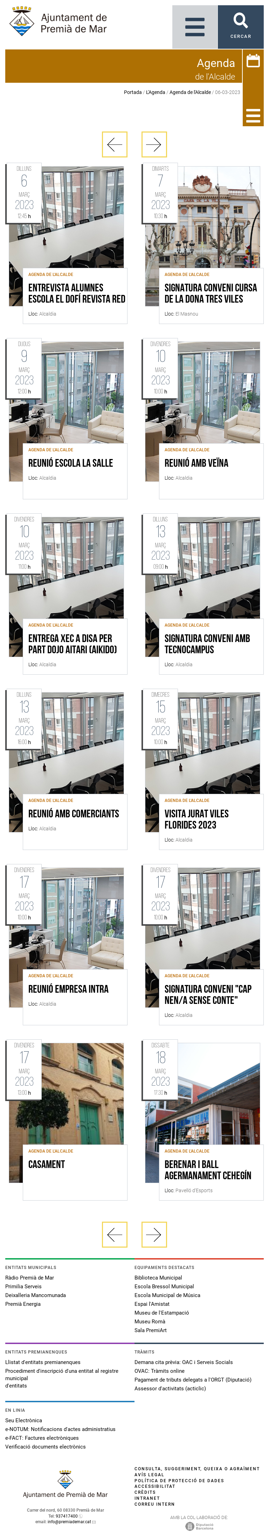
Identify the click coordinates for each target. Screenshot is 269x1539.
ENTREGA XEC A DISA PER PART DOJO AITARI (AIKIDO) (72, 645)
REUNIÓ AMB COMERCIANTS (73, 814)
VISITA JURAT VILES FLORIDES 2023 (197, 820)
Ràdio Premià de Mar (29, 1278)
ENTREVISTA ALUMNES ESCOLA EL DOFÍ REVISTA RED (76, 294)
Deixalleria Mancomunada (35, 1295)
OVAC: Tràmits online (159, 1371)
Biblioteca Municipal (158, 1278)
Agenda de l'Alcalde (190, 92)
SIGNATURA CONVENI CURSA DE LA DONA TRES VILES (211, 294)
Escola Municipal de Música (167, 1295)
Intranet (147, 1498)
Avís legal (149, 1474)
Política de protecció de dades (179, 1480)
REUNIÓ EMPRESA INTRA (68, 989)
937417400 (67, 1516)
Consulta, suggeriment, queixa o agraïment (197, 1468)
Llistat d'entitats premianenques (43, 1362)
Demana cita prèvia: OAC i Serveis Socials (183, 1362)
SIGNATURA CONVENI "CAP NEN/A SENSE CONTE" (208, 995)
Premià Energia (23, 1304)
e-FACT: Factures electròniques (42, 1438)
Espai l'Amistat (152, 1304)
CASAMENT (46, 1165)
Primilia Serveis (23, 1286)
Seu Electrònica (23, 1420)
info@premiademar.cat (69, 1521)
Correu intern (154, 1504)
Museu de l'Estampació (161, 1313)
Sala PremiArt (150, 1330)
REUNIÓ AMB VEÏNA (196, 464)
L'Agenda (155, 92)
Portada (133, 92)
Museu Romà (149, 1321)
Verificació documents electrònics (45, 1447)
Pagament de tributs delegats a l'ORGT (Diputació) (192, 1380)
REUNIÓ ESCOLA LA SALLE (70, 464)
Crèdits (145, 1492)
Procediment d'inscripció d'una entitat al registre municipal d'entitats (61, 1378)
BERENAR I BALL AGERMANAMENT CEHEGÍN (208, 1171)
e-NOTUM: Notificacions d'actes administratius (60, 1429)
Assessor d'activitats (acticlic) (170, 1388)
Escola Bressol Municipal (164, 1286)
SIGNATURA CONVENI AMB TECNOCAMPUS (207, 645)
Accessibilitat (154, 1486)
